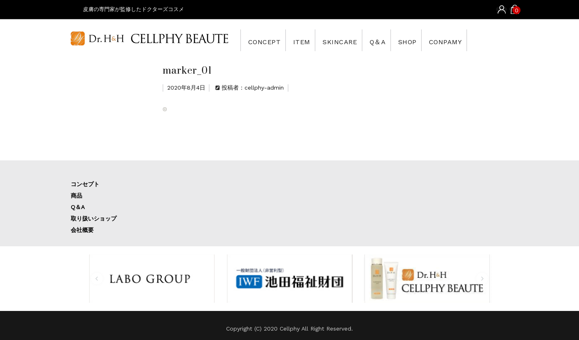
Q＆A (399, 40)
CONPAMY (480, 40)
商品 (76, 195)
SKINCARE (355, 40)
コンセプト (85, 184)
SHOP (435, 40)
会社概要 (82, 230)
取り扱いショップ (94, 218)
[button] (97, 278)
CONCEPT (266, 40)
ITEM (310, 40)
